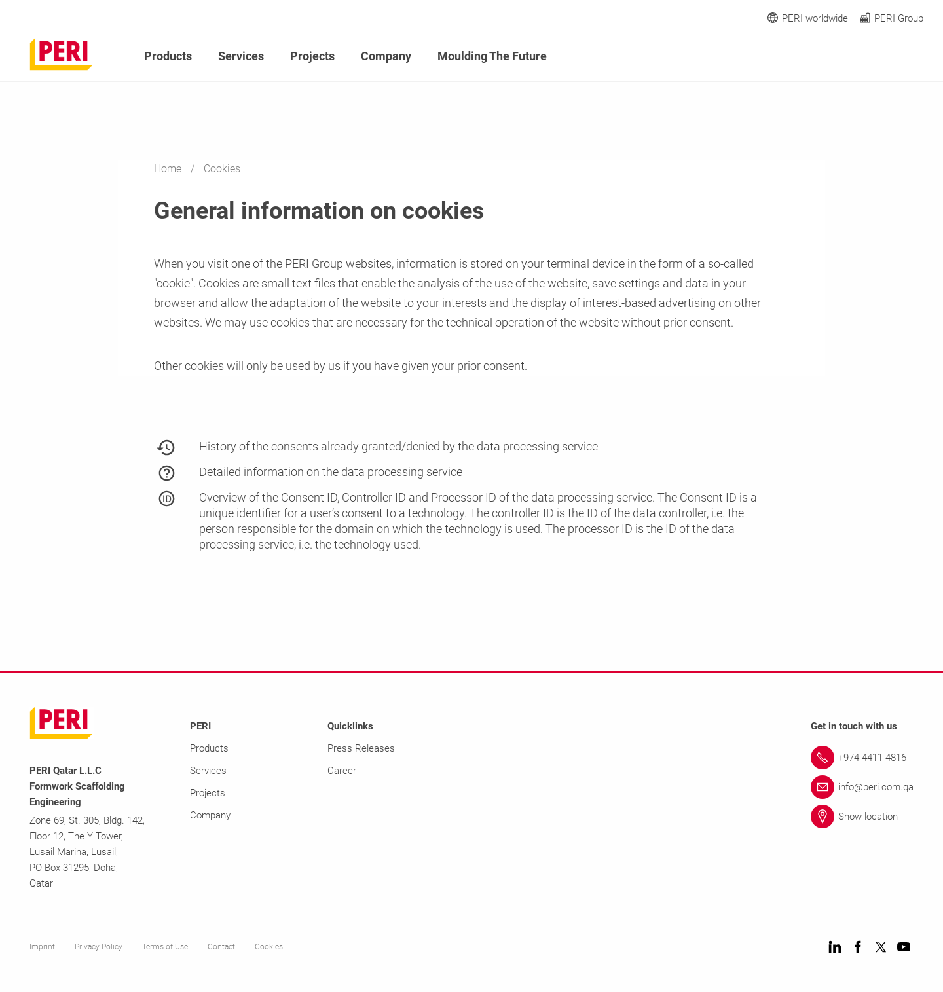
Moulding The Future (492, 56)
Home (169, 168)
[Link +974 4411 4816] (862, 757)
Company (386, 56)
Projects (312, 56)
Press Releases (361, 748)
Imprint (42, 946)
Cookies (269, 946)
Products (168, 56)
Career (341, 771)
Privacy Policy (98, 946)
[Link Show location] (862, 816)
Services (241, 56)
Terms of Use (165, 946)
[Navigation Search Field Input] (844, 56)
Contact (221, 946)
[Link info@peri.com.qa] (862, 787)
